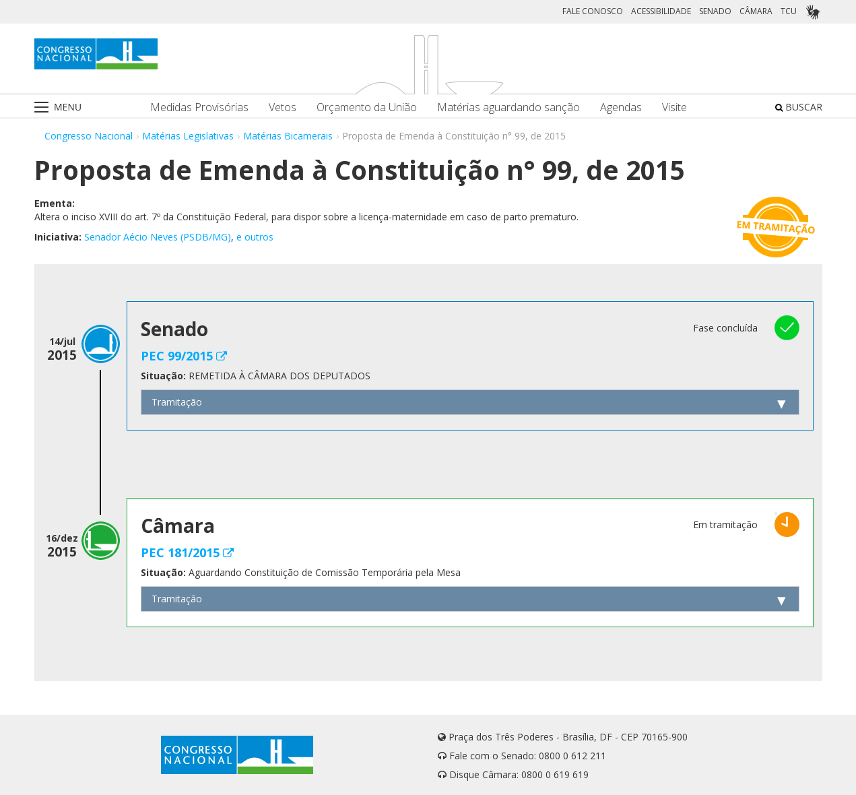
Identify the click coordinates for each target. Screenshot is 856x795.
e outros (254, 236)
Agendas (621, 107)
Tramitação (177, 401)
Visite (674, 107)
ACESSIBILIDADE (661, 11)
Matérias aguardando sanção (508, 107)
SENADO (715, 11)
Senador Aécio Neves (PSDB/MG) (157, 236)
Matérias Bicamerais (288, 135)
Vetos (282, 107)
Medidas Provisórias (199, 107)
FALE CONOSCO (592, 11)
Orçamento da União (367, 107)
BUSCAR (798, 106)
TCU (789, 11)
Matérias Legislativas (188, 135)
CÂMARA (755, 11)
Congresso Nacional (88, 135)
